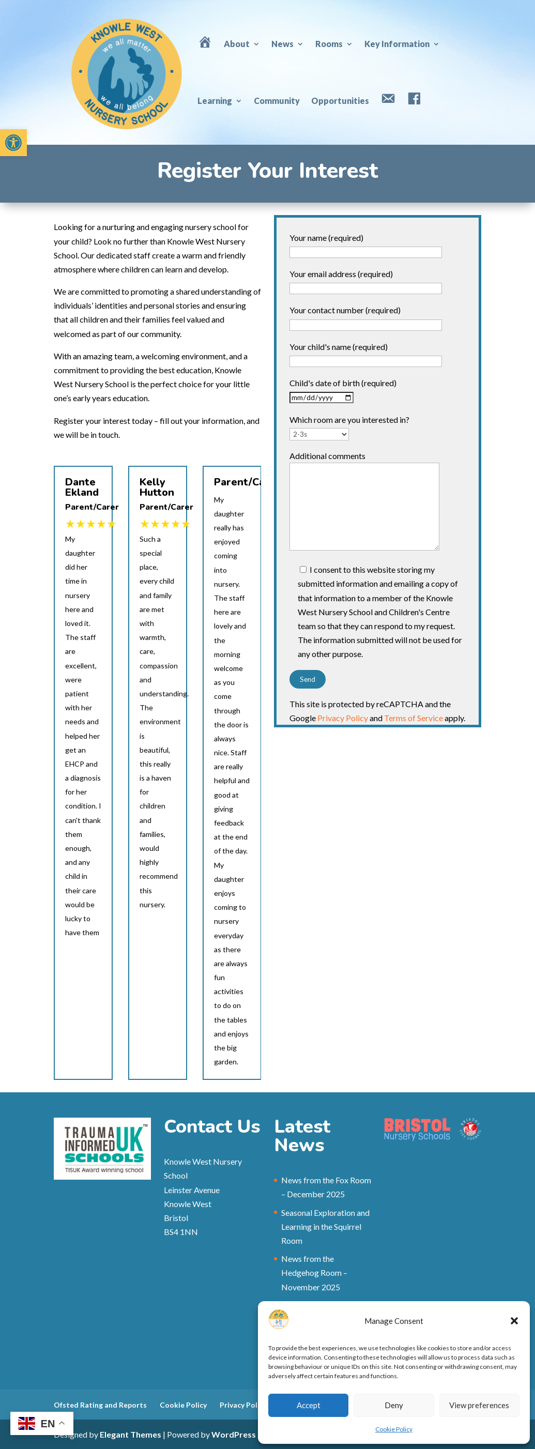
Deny (394, 1405)
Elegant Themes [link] (130, 1434)
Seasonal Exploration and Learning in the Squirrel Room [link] (325, 1226)
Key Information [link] (397, 44)
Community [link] (277, 100)
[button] (514, 1321)
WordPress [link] (233, 1434)
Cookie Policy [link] (393, 1429)
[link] (13, 142)
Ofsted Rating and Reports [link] (100, 1404)
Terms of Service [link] (413, 718)
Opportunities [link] (340, 100)
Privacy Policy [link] (342, 718)
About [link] (237, 44)
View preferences (479, 1405)
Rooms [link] (329, 44)
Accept (308, 1405)
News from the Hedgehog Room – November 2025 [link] (314, 1272)
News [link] (282, 44)
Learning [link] (214, 100)
